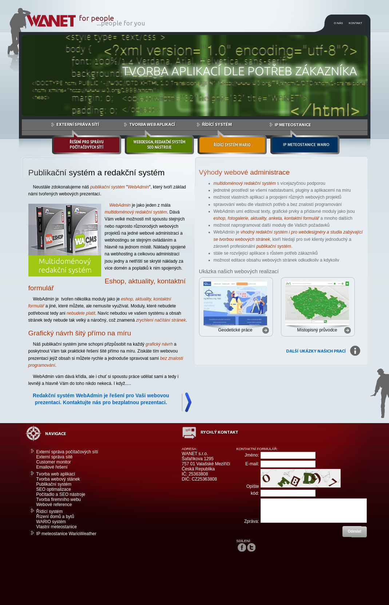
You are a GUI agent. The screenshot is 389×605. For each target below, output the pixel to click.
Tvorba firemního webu (58, 499)
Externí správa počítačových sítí (67, 451)
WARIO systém (51, 521)
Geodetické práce (235, 330)
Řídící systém (49, 511)
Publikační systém (54, 484)
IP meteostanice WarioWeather (66, 533)
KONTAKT (355, 23)
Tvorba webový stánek (58, 479)
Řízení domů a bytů (55, 516)
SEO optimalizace (53, 489)
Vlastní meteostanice (56, 526)
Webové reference (54, 504)
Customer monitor (53, 462)
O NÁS (338, 23)
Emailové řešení (52, 467)
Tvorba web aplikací (55, 474)
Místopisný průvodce (317, 330)
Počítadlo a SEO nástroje (61, 494)
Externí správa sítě (54, 456)
